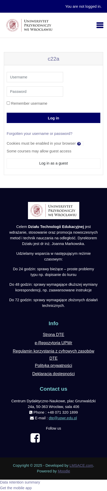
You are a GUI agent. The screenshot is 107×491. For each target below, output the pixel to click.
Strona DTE (53, 334)
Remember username (29, 103)
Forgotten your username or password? (39, 134)
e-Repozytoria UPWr (53, 343)
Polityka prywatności (53, 365)
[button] (80, 143)
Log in (53, 118)
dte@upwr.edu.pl (63, 418)
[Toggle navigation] (99, 25)
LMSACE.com (81, 465)
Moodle (64, 471)
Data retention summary (20, 482)
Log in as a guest (53, 163)
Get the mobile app (16, 488)
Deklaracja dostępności (53, 374)
